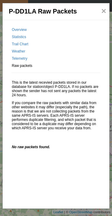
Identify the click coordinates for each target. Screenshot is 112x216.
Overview (19, 30)
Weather (18, 51)
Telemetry (19, 58)
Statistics (19, 37)
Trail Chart (20, 44)
